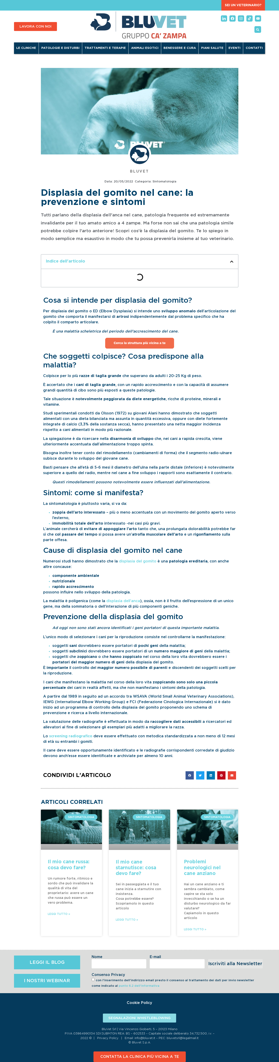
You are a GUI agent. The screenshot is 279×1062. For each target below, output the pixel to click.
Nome (97, 957)
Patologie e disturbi (60, 48)
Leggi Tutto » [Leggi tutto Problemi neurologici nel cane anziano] (195, 929)
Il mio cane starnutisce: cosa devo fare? (136, 868)
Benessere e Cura (179, 48)
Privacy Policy (107, 1038)
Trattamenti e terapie (105, 48)
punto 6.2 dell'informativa (139, 985)
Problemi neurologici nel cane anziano (202, 867)
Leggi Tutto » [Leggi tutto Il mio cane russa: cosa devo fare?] (59, 914)
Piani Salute (212, 48)
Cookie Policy (139, 1003)
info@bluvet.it (145, 1038)
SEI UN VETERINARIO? (243, 5)
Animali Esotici (144, 48)
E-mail (155, 957)
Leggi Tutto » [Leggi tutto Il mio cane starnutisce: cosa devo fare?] (127, 919)
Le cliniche (26, 48)
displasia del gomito (137, 561)
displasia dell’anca (123, 601)
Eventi (234, 48)
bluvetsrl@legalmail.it (183, 1038)
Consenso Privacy (108, 975)
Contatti (254, 48)
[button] (257, 29)
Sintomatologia (164, 181)
